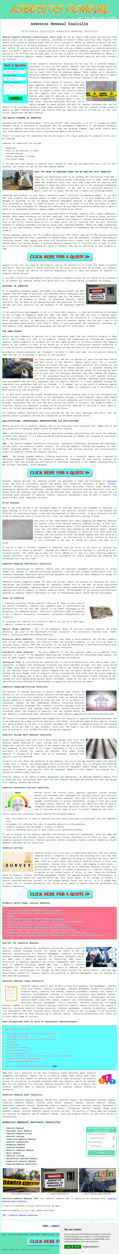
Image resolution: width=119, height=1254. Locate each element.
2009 (54, 1066)
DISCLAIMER (111, 18)
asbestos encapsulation (33, 997)
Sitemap (3, 1234)
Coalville (112, 481)
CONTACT (101, 18)
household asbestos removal (29, 1008)
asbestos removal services (46, 1111)
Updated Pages (35, 1234)
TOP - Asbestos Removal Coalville (20, 1215)
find (10, 1100)
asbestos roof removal (101, 992)
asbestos (90, 43)
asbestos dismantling (93, 1008)
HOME (80, 18)
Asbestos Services (48, 1234)
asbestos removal (34, 57)
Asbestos (6, 123)
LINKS (87, 18)
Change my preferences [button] (90, 1247)
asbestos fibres (101, 136)
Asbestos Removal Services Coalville (31, 1122)
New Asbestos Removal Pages (18, 1234)
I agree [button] (68, 1247)
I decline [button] (77, 1247)
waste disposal (74, 416)
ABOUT (94, 18)
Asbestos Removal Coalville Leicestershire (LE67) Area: (32, 37)
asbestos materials (22, 235)
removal (43, 209)
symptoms (6, 167)
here (14, 1117)
